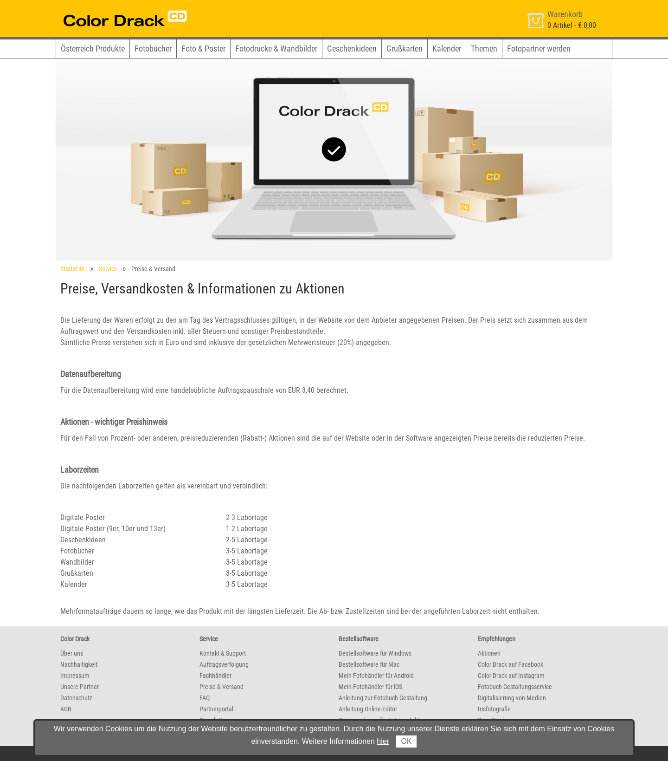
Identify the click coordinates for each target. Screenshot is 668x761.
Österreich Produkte (93, 48)
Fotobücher (153, 48)
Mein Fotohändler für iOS (370, 686)
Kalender (446, 48)
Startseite (72, 269)
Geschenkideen (352, 48)
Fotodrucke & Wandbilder (276, 48)
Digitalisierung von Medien (512, 698)
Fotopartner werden (539, 48)
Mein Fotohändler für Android (376, 675)
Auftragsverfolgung (224, 664)
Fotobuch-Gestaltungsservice (515, 686)
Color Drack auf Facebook (510, 664)
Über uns (71, 653)
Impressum (75, 675)
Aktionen (489, 653)
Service (108, 269)
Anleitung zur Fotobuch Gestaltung (383, 698)
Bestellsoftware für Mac (369, 664)
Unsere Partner (79, 686)
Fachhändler (215, 675)
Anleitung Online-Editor (368, 709)
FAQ (204, 698)
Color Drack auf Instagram (511, 675)
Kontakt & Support (222, 653)
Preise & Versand (221, 686)
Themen (484, 48)
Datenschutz (76, 698)
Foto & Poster (203, 48)
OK (406, 741)
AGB (65, 709)
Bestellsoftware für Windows (375, 653)
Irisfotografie (494, 709)
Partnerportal (216, 709)
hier (383, 741)
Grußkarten (404, 48)
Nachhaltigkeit (78, 664)
